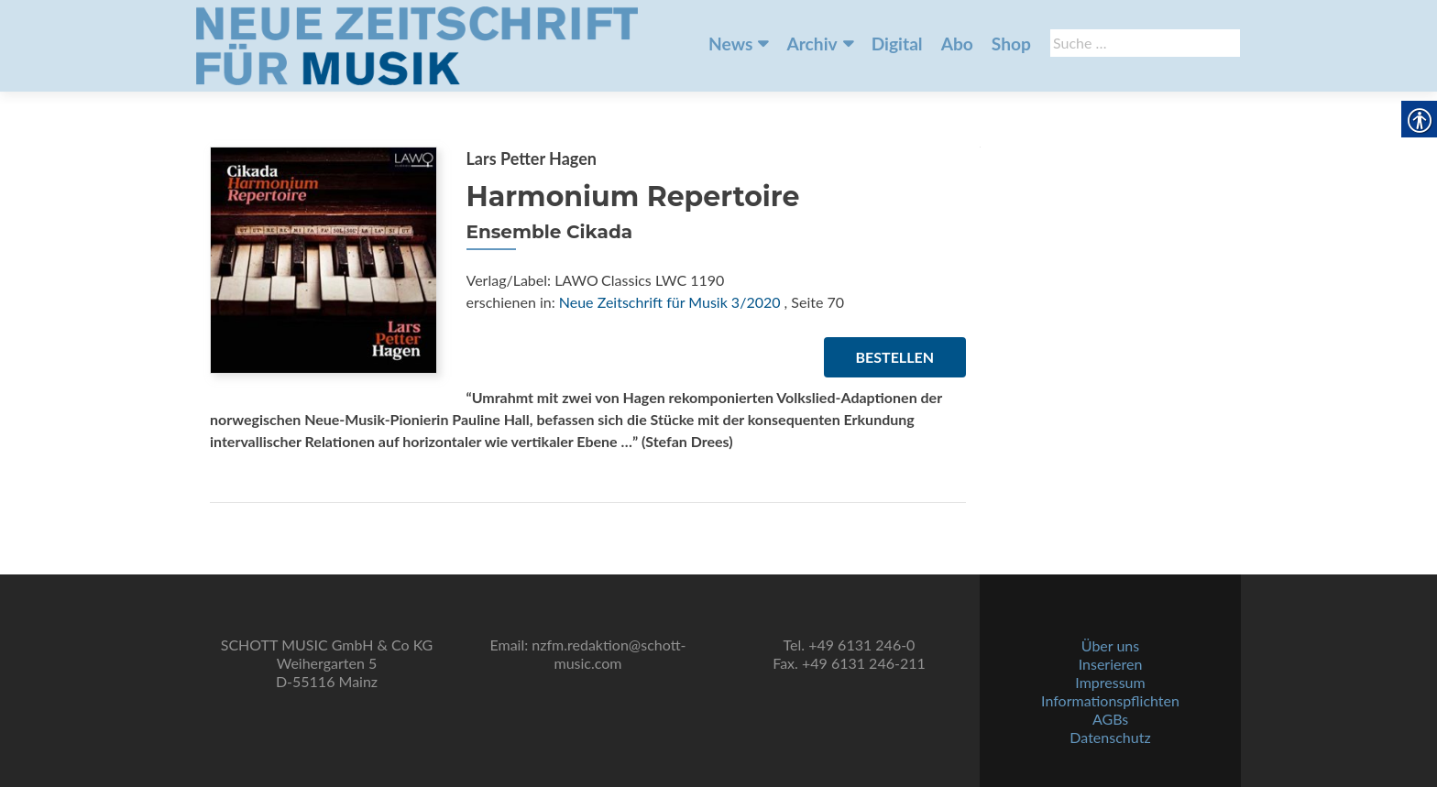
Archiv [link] (811, 43)
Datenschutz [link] (1110, 737)
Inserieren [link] (1111, 663)
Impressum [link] (1110, 682)
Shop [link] (1011, 43)
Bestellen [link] (895, 357)
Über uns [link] (1110, 645)
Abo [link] (957, 43)
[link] (417, 44)
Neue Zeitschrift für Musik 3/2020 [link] (670, 302)
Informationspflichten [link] (1110, 700)
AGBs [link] (1110, 718)
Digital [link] (897, 43)
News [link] (730, 43)
